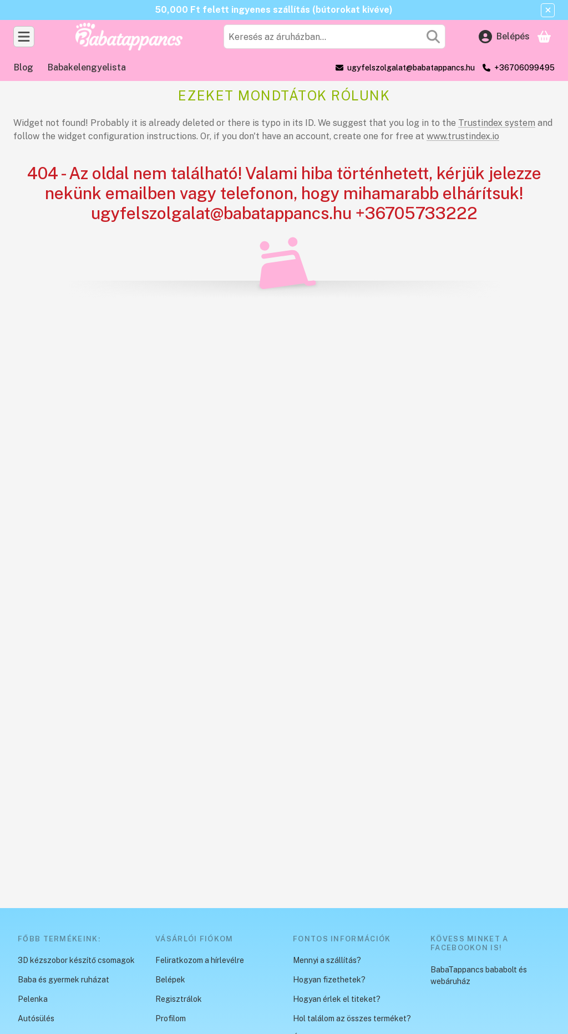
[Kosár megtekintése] (544, 36)
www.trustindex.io (463, 136)
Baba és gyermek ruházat (63, 979)
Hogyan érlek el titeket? (337, 999)
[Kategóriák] (23, 36)
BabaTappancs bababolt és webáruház (478, 975)
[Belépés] (504, 36)
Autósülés (36, 1018)
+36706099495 (524, 67)
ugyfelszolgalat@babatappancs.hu (411, 67)
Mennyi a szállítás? (327, 960)
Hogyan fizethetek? (329, 979)
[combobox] (334, 36)
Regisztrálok (178, 999)
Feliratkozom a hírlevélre (199, 960)
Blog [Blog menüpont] (23, 67)
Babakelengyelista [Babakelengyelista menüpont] (87, 67)
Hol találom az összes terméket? (352, 1018)
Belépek (170, 979)
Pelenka (33, 999)
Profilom (170, 1018)
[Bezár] (548, 10)
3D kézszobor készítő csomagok (76, 960)
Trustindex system (496, 123)
